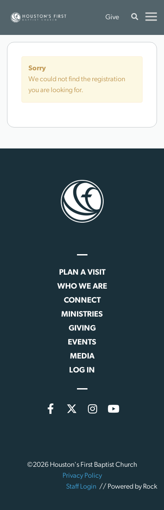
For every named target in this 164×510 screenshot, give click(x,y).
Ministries (82, 314)
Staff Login (81, 486)
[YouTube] (113, 408)
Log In (82, 370)
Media (82, 356)
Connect (82, 300)
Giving (82, 328)
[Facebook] (50, 408)
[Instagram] (92, 408)
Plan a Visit (82, 273)
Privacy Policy (82, 475)
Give (112, 17)
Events (82, 342)
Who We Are (82, 287)
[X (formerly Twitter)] (71, 408)
